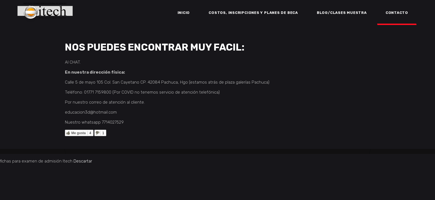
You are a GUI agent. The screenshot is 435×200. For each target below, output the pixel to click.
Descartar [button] (83, 161)
